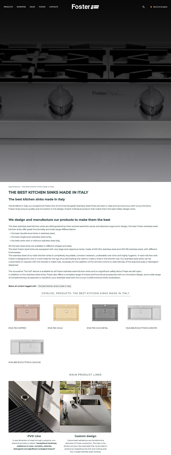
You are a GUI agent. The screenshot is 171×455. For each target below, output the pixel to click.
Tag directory (14, 187)
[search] (143, 6)
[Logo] (85, 6)
